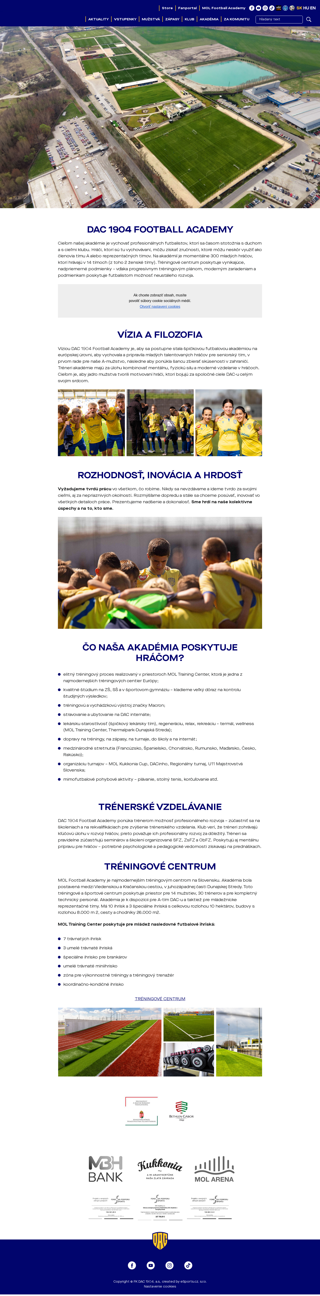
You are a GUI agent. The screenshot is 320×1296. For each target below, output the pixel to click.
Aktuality (98, 19)
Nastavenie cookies (160, 1286)
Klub (189, 19)
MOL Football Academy (224, 8)
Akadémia (209, 19)
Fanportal (187, 8)
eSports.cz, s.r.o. (193, 1281)
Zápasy (172, 19)
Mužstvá (151, 19)
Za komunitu (236, 19)
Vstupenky (125, 19)
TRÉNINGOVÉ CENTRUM (160, 999)
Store (167, 8)
